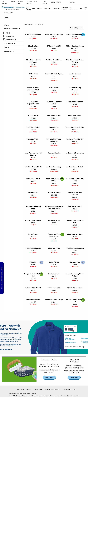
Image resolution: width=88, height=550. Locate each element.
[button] (13, 29)
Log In (53, 2)
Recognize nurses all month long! (1, 278)
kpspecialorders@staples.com (49, 370)
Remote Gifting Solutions (52, 389)
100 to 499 (10, 39)
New (33, 8)
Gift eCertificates (74, 8)
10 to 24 (8, 36)
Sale (81, 8)
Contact (13, 1)
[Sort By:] (76, 28)
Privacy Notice (45, 395)
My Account (20, 389)
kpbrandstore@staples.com (74, 370)
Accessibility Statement (33, 395)
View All (85, 8)
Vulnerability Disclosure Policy (17, 395)
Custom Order (38, 389)
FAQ (74, 389)
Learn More (49, 377)
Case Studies (66, 389)
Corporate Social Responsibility (69, 395)
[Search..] (77, 2)
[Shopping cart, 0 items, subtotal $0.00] (58, 2)
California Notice (54, 395)
